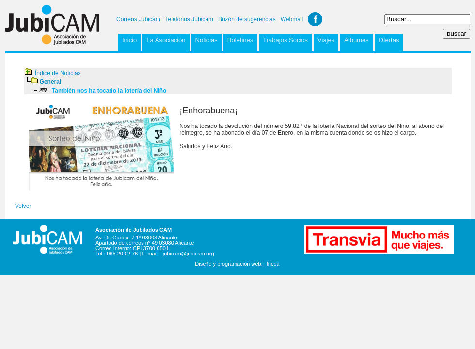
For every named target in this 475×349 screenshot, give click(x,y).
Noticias (206, 40)
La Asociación (165, 40)
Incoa (273, 264)
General (51, 82)
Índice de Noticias (58, 73)
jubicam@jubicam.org (188, 253)
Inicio (129, 40)
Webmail (292, 19)
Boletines (240, 40)
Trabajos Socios (285, 40)
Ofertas (389, 40)
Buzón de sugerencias (247, 19)
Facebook (315, 19)
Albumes (356, 40)
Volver (23, 206)
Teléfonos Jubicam (189, 19)
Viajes (325, 40)
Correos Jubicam (138, 19)
